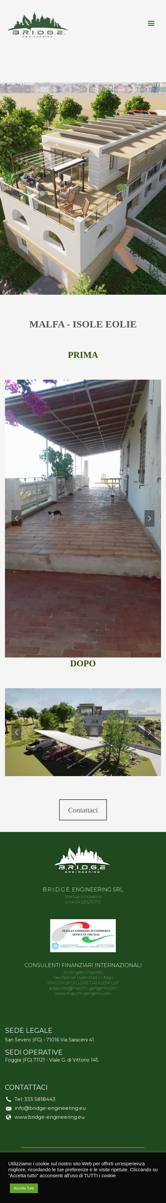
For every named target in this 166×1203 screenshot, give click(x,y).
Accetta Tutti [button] (24, 1188)
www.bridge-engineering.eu (49, 1117)
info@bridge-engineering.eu (50, 1108)
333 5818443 (39, 1099)
